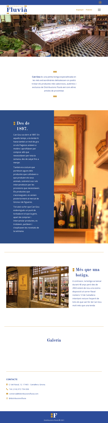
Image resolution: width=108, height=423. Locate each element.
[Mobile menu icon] (99, 9)
